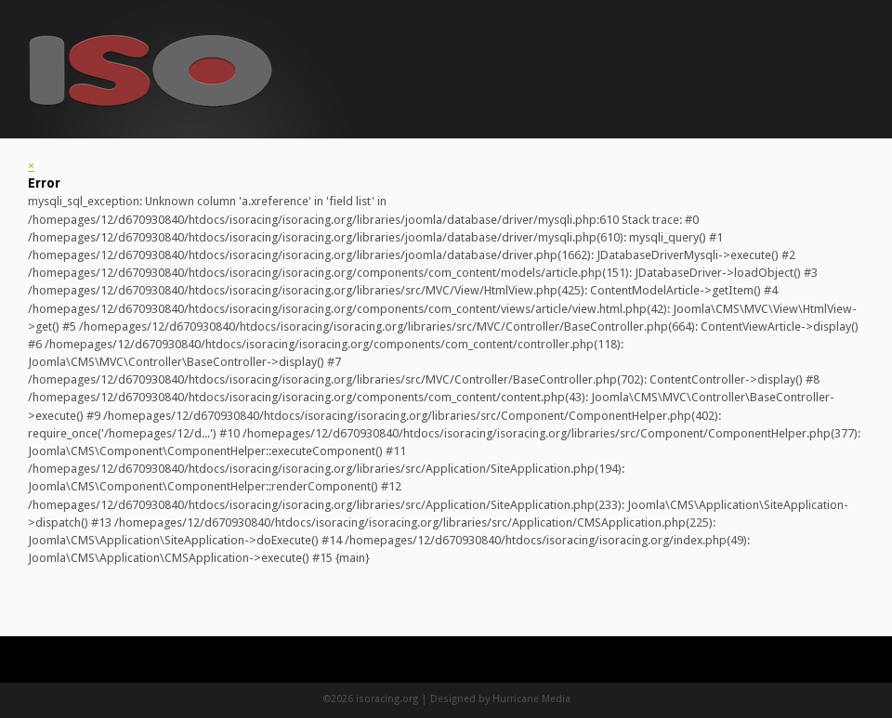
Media (556, 699)
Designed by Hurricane (486, 699)
